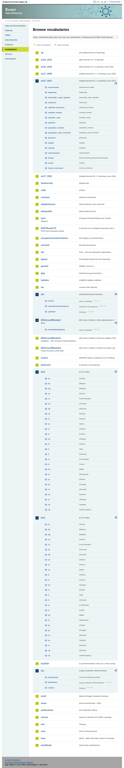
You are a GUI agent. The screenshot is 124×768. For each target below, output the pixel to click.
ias (42, 287)
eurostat (45, 245)
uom (43, 731)
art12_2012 (46, 60)
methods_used (54, 118)
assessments (53, 87)
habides (45, 280)
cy (49, 394)
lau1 (43, 372)
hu (49, 439)
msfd (43, 696)
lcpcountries (53, 677)
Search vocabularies (44, 45)
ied (42, 294)
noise (43, 703)
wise (43, 738)
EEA (16, 2)
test (43, 724)
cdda (43, 190)
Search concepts (63, 45)
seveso (44, 717)
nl (49, 474)
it (48, 449)
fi (48, 429)
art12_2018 (46, 67)
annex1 (51, 301)
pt (49, 484)
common (45, 197)
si (49, 500)
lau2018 (45, 663)
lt (48, 454)
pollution (51, 123)
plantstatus (52, 682)
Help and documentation (15, 26)
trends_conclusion (55, 168)
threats (51, 158)
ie (49, 444)
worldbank (46, 745)
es (49, 424)
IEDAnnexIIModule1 (51, 320)
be (49, 384)
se (49, 494)
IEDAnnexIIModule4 (51, 348)
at (49, 379)
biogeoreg (52, 92)
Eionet (15, 21)
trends (50, 163)
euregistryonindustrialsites (54, 238)
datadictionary (48, 204)
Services (8, 54)
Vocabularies (11, 49)
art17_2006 (46, 74)
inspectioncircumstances (58, 306)
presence (52, 138)
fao (42, 252)
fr (48, 434)
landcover (46, 365)
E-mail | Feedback (13, 760)
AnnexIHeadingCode (56, 330)
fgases (44, 259)
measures (52, 103)
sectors (51, 688)
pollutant (51, 312)
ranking (51, 148)
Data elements (11, 40)
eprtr (43, 218)
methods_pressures (56, 107)
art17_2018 (46, 176)
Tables (8, 35)
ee (49, 414)
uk (49, 510)
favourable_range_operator (59, 97)
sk (49, 505)
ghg (43, 273)
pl (49, 479)
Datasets (9, 30)
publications (47, 710)
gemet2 (44, 266)
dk (49, 409)
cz (49, 399)
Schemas (9, 45)
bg (49, 389)
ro (49, 489)
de (49, 404)
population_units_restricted (59, 133)
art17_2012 (46, 81)
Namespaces (10, 59)
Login (98, 2)
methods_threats (55, 113)
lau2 (43, 518)
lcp (42, 671)
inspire (44, 358)
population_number (56, 128)
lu (49, 459)
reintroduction (54, 153)
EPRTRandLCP (48, 228)
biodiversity (47, 183)
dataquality (46, 211)
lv (49, 464)
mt (49, 469)
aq (42, 53)
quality (51, 143)
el (49, 419)
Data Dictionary (25, 21)
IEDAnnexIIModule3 (51, 338)
